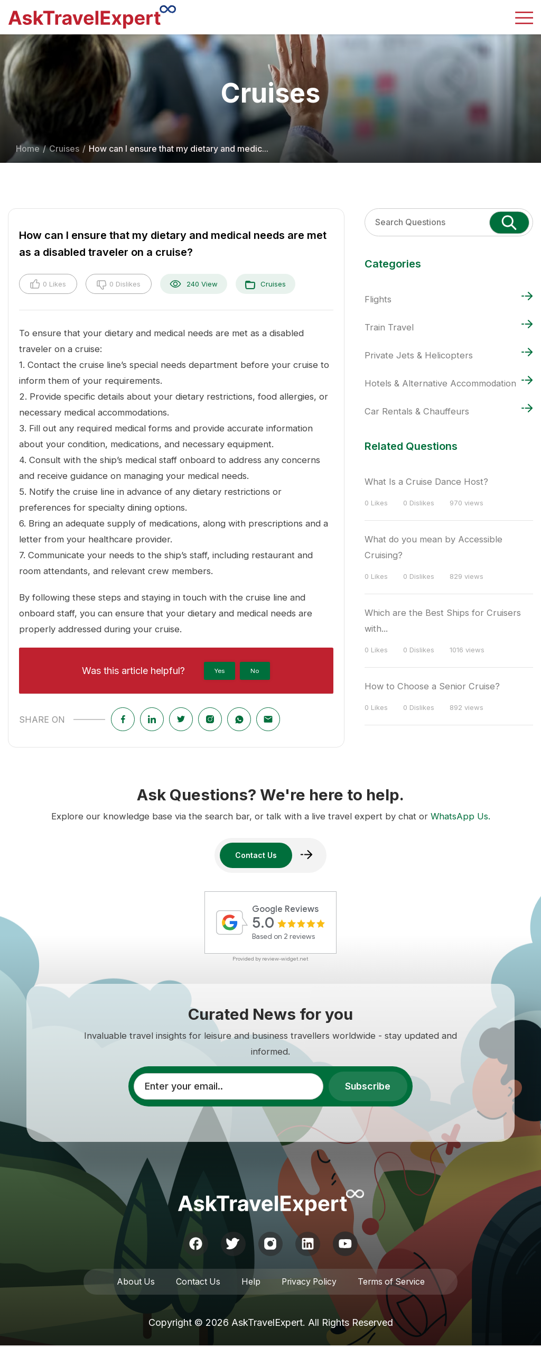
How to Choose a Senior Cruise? (432, 686)
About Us (133, 1283)
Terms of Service (392, 1283)
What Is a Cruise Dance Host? (426, 481)
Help (249, 1283)
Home (28, 149)
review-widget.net (285, 959)
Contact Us (196, 1283)
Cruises (64, 149)
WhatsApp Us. (460, 815)
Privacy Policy (308, 1283)
